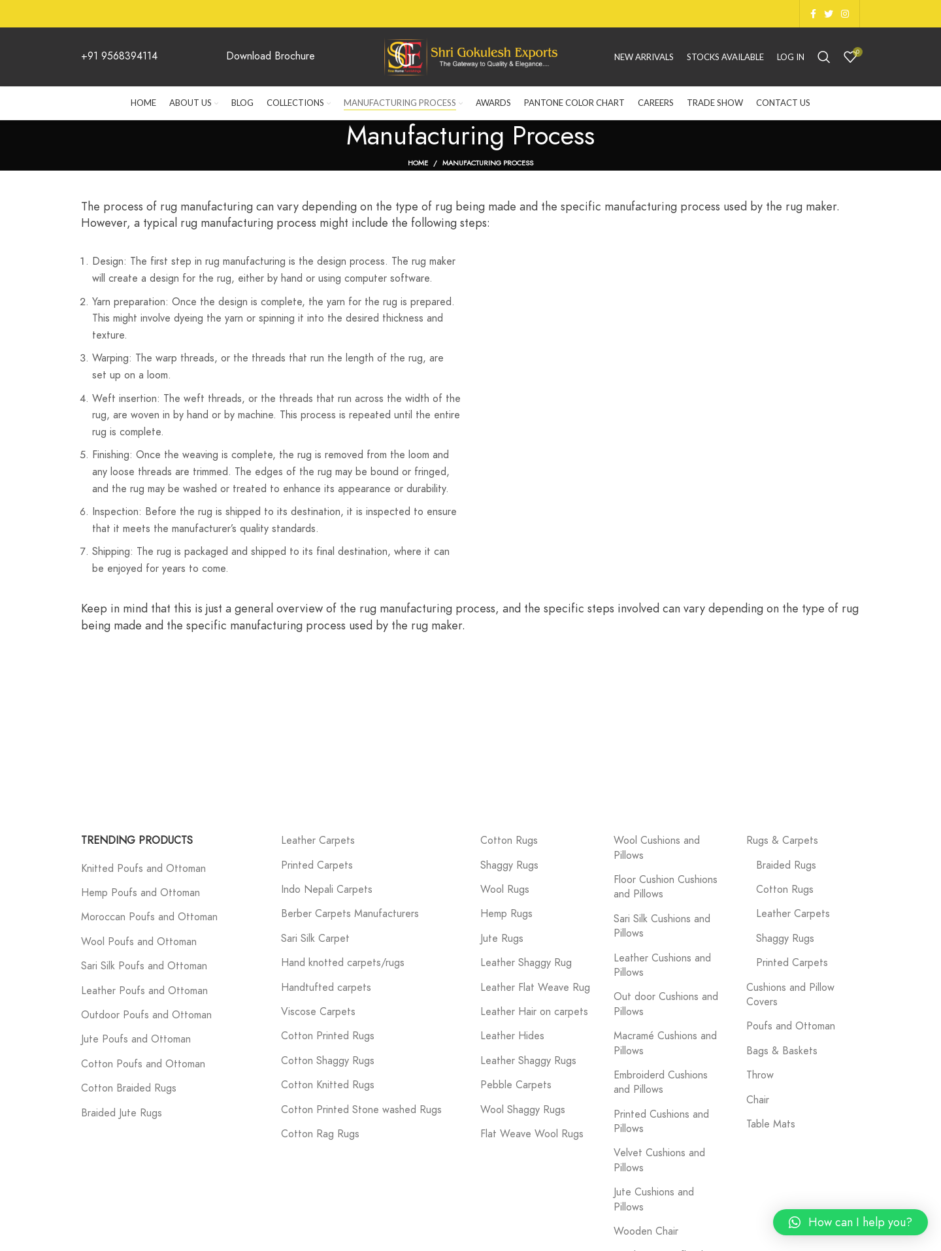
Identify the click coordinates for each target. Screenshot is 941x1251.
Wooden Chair (646, 1231)
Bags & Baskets (781, 1051)
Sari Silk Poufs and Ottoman (144, 966)
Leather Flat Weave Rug (535, 987)
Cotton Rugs (509, 840)
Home (418, 163)
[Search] (824, 57)
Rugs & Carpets (782, 840)
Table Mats (770, 1124)
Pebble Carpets (516, 1085)
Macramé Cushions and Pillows (665, 1043)
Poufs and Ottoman (790, 1026)
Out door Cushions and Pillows (666, 1004)
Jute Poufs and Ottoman (136, 1039)
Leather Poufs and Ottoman (144, 991)
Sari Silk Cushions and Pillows (662, 926)
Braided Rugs (786, 865)
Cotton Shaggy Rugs (327, 1061)
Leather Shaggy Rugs (528, 1061)
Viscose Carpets (318, 1012)
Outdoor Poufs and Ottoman (146, 1015)
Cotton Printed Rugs (327, 1036)
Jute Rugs (501, 938)
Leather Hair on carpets (534, 1012)
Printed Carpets (317, 865)
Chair (757, 1100)
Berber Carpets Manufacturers (350, 914)
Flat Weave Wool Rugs (532, 1134)
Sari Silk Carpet (315, 938)
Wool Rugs (504, 889)
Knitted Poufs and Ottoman (143, 868)
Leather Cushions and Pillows (662, 965)
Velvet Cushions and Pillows (659, 1160)
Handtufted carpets (326, 987)
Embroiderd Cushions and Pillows (661, 1082)
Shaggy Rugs (509, 865)
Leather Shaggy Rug (526, 963)
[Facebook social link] (813, 13)
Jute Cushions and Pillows (654, 1199)
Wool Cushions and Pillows (657, 847)
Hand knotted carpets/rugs (342, 963)
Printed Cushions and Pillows (661, 1121)
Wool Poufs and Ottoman (139, 942)
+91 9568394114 (119, 56)
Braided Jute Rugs (121, 1113)
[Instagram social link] (845, 13)
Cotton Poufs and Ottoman (143, 1064)
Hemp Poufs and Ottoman (140, 893)
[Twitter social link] (828, 13)
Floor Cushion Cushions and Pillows (666, 887)
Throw (760, 1075)
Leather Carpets (318, 840)
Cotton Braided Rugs (128, 1088)
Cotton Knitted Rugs (327, 1085)
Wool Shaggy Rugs (522, 1110)
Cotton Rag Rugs (320, 1134)
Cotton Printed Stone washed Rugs (361, 1110)
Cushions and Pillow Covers (790, 994)
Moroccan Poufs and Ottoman (149, 917)
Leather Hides (512, 1036)
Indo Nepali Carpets (326, 889)
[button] (850, 1222)
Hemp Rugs (506, 914)
